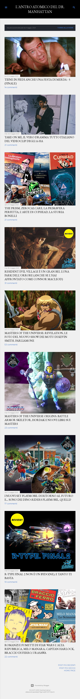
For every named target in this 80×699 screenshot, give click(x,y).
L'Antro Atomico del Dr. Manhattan (40, 9)
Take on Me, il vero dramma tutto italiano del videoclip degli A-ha (39, 139)
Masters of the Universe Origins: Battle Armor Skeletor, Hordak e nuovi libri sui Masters (37, 420)
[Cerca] (73, 6)
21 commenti (11, 145)
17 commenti (11, 503)
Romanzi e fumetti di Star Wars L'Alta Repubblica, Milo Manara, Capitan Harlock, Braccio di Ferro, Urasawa (39, 649)
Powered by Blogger (40, 685)
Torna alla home (65, 28)
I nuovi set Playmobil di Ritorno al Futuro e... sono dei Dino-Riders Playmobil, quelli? (39, 497)
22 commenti (11, 657)
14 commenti (11, 87)
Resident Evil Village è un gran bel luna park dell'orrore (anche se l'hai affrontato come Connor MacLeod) (37, 275)
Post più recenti (66, 665)
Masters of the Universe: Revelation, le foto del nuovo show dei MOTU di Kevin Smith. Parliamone (36, 336)
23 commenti (11, 428)
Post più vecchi (67, 668)
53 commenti (11, 344)
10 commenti (11, 582)
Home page (69, 670)
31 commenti (11, 283)
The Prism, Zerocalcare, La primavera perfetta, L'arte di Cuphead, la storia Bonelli (35, 212)
